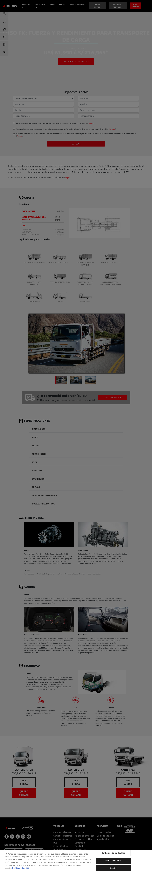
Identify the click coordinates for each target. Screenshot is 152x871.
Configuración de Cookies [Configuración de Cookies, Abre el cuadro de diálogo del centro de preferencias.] (113, 853)
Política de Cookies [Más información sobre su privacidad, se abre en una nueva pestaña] (20, 868)
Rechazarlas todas (113, 860)
